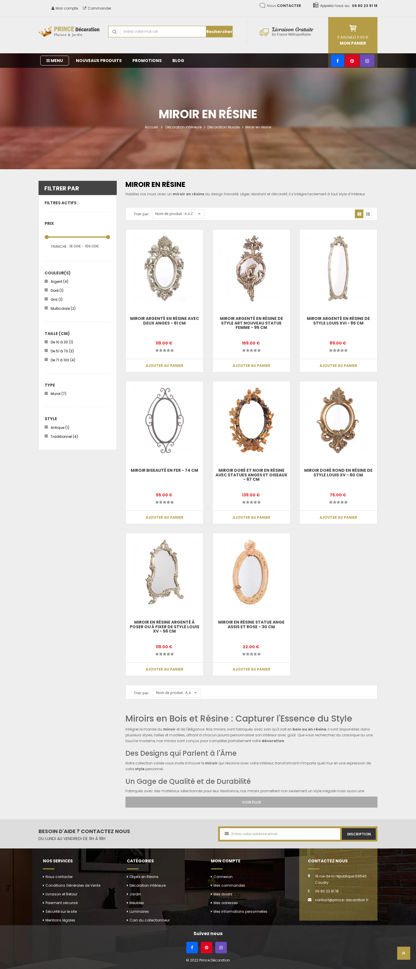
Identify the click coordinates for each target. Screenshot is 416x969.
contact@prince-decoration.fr (341, 899)
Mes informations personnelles (240, 911)
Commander (97, 8)
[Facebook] (337, 60)
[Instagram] (367, 60)
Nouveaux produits (99, 60)
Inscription (359, 834)
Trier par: (141, 214)
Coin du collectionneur (149, 920)
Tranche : (59, 246)
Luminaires (139, 911)
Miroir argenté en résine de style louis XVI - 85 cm (338, 321)
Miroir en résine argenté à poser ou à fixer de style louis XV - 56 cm (164, 626)
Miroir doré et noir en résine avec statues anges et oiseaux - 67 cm (251, 474)
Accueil (151, 127)
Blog (178, 60)
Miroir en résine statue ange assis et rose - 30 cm (251, 624)
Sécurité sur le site (61, 911)
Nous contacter (59, 876)
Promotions (147, 60)
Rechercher (219, 31)
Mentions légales (60, 920)
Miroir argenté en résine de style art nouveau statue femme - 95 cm (251, 323)
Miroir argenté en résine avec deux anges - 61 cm (164, 321)
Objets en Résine (143, 876)
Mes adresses (226, 902)
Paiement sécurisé (61, 902)
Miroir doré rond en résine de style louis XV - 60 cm (338, 472)
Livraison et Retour (61, 894)
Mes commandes (229, 885)
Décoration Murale (223, 127)
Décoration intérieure (183, 127)
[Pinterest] (352, 60)
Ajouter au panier (164, 365)
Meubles (136, 902)
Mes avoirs (223, 894)
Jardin (135, 894)
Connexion (223, 876)
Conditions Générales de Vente (72, 885)
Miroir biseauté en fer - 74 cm (164, 470)
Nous (284, 5)
